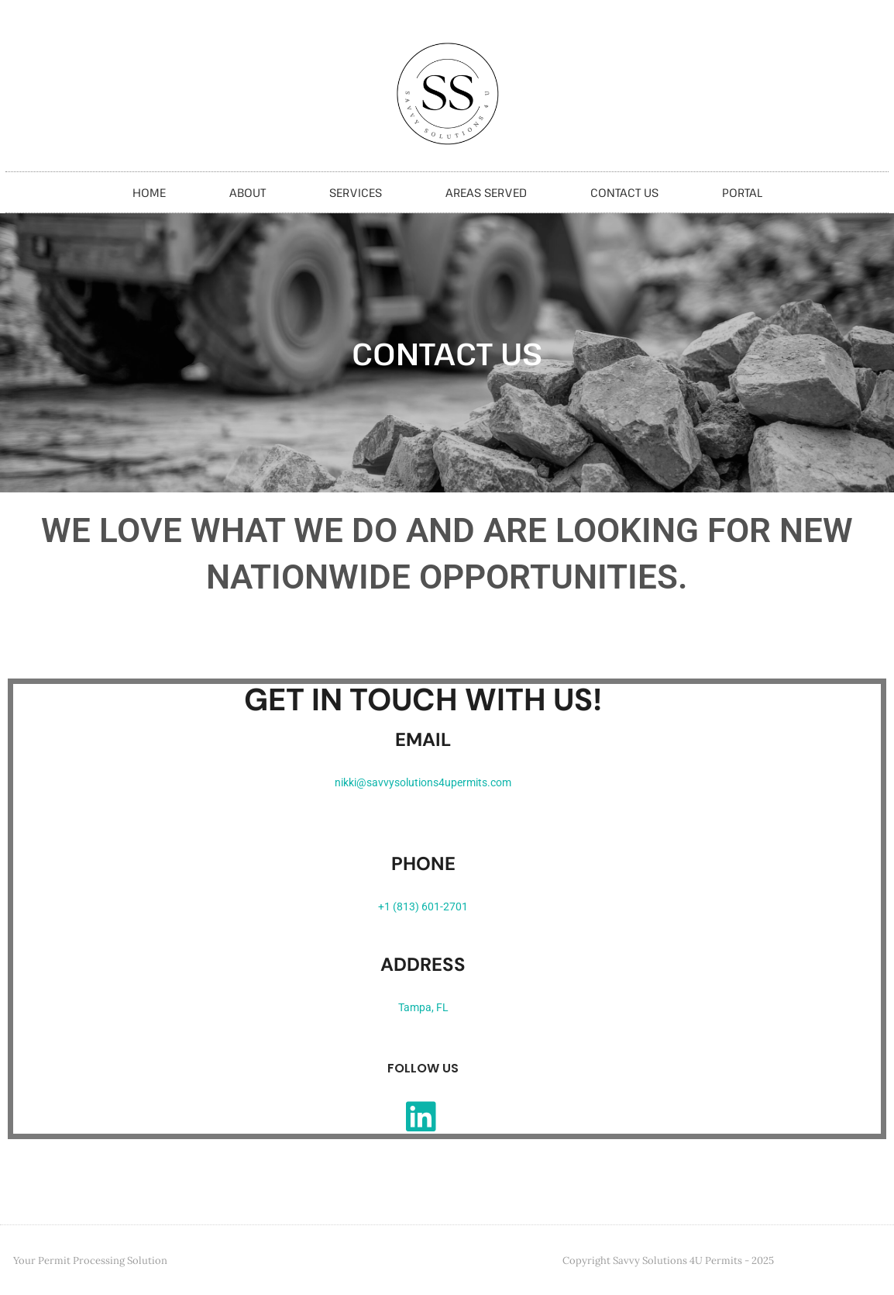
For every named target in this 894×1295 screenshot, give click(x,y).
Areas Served (486, 192)
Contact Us (624, 192)
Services (355, 192)
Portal (742, 192)
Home (149, 192)
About (247, 192)
